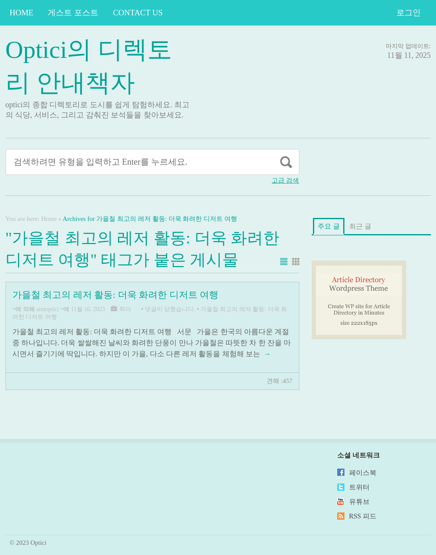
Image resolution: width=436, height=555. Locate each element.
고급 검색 (285, 180)
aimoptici (47, 309)
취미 (125, 309)
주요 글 (329, 226)
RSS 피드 (362, 516)
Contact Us (138, 12)
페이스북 (362, 472)
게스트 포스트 (73, 12)
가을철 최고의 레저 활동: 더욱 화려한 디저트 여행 (115, 294)
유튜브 (359, 501)
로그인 (408, 12)
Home (22, 12)
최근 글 (360, 226)
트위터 (359, 487)
